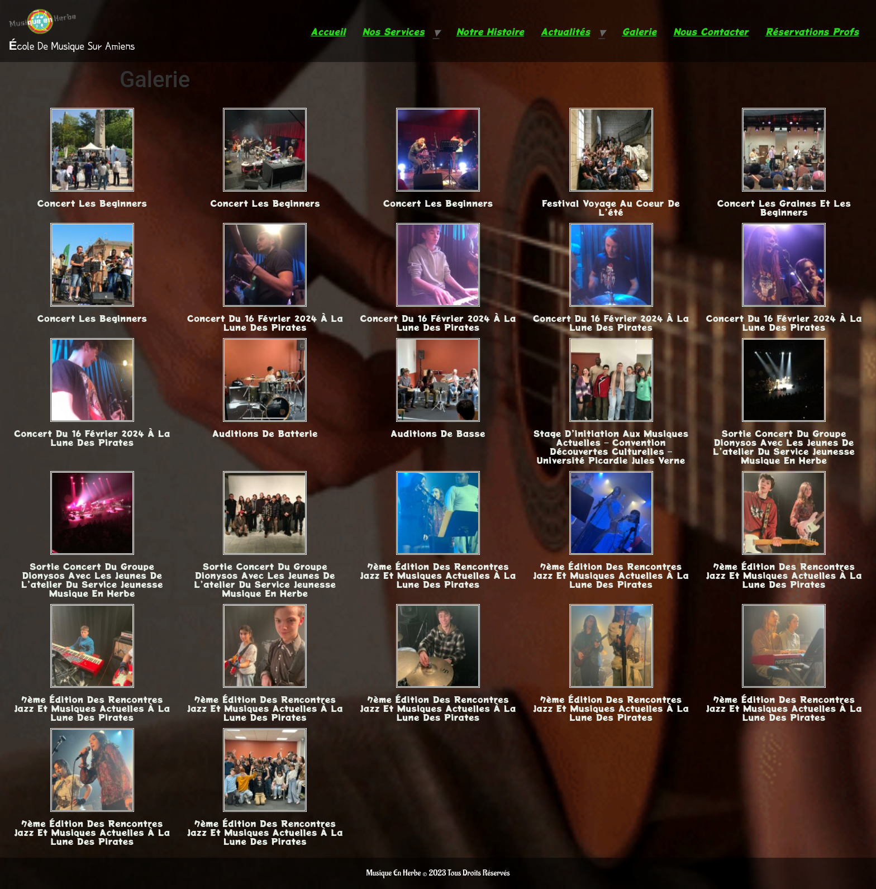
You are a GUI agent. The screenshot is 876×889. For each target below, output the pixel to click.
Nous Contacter (710, 31)
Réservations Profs (812, 31)
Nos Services (394, 31)
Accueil (328, 31)
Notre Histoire (490, 31)
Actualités (565, 31)
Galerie (639, 31)
